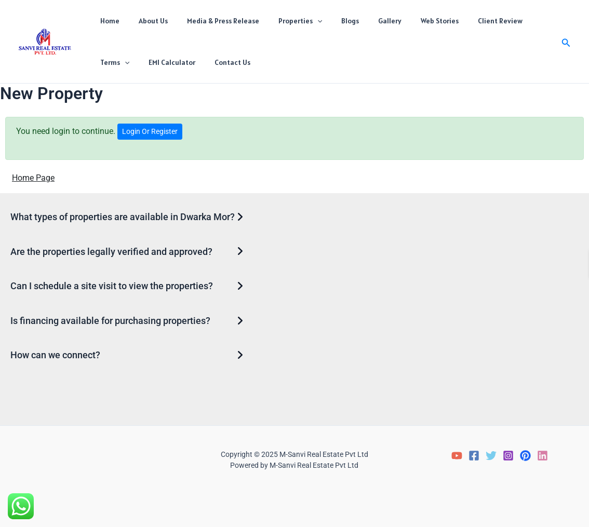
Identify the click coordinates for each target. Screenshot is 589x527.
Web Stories (409, 20)
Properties (283, 21)
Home (107, 20)
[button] (566, 42)
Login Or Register (150, 131)
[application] (300, 21)
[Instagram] (508, 455)
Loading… (448, 307)
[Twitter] (491, 455)
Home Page (33, 178)
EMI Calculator (121, 62)
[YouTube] (456, 455)
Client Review (465, 20)
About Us (145, 20)
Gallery (364, 20)
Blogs (329, 20)
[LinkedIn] (542, 455)
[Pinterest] (525, 455)
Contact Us (177, 62)
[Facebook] (473, 455)
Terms (516, 21)
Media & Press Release (211, 20)
